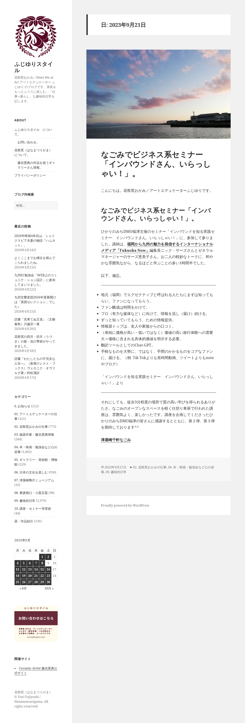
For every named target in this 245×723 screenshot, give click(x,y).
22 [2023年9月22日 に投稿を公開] (42, 576)
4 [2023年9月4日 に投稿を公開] (17, 563)
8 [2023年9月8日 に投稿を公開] (42, 563)
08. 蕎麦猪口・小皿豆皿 (31, 493)
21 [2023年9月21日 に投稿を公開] (36, 576)
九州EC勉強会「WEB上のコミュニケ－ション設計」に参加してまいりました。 (35, 280)
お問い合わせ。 (29, 142)
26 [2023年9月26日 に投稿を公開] (24, 582)
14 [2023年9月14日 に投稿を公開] (36, 569)
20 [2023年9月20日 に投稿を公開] (30, 576)
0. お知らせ (22, 406)
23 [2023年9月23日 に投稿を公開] (48, 576)
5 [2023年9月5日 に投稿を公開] (24, 563)
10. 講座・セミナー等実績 (32, 508)
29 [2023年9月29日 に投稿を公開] (42, 582)
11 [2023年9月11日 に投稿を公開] (17, 569)
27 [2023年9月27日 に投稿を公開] (30, 582)
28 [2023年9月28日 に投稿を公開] (36, 582)
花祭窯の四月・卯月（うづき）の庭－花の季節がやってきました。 (34, 341)
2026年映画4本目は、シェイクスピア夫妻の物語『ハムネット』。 (34, 240)
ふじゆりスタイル (33, 67)
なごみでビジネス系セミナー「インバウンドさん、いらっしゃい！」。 (156, 163)
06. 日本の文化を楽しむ (31, 472)
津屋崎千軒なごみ (116, 439)
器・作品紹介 (23, 521)
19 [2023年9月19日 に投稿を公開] (24, 576)
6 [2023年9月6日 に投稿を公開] (30, 563)
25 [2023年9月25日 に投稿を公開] (17, 582)
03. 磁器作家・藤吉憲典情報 (34, 434)
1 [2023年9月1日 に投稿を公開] (42, 557)
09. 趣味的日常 (24, 500)
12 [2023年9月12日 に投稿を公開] (24, 569)
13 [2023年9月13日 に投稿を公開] (30, 569)
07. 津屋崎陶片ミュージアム (34, 480)
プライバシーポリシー (30, 175)
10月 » (49, 588)
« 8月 (23, 588)
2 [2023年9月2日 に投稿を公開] (48, 557)
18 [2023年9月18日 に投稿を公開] (17, 576)
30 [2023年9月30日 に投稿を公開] (48, 582)
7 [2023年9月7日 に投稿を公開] (36, 563)
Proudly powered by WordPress (125, 505)
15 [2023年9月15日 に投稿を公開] (42, 569)
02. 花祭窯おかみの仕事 (31, 426)
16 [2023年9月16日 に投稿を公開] (48, 569)
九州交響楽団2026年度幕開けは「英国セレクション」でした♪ (35, 302)
